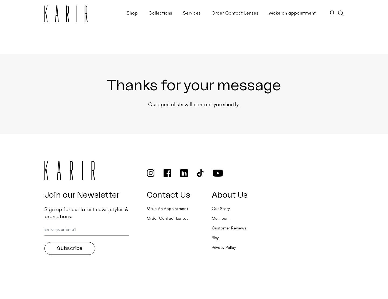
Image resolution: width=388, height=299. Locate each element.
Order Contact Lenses (235, 13)
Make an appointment (292, 13)
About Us (230, 195)
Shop (132, 13)
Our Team (221, 218)
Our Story (221, 208)
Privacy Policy (224, 247)
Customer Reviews (229, 228)
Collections (160, 13)
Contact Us (168, 195)
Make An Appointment (167, 208)
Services (192, 13)
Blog (216, 237)
